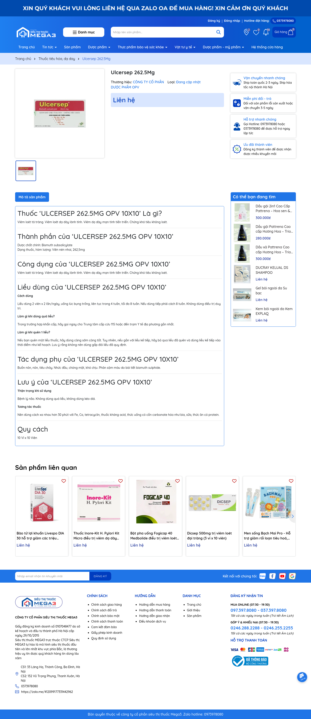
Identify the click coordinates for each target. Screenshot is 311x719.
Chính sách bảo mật (105, 616)
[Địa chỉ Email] (63, 576)
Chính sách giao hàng (106, 605)
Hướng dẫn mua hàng (154, 605)
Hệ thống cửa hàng (267, 47)
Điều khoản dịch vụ (152, 621)
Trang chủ (26, 47)
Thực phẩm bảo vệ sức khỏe (141, 47)
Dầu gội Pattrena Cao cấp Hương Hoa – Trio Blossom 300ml (273, 229)
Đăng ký (214, 21)
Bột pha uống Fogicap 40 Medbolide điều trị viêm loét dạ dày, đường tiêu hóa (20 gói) (153, 536)
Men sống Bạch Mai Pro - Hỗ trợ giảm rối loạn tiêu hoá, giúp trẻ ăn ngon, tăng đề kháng (267, 536)
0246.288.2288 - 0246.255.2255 (261, 628)
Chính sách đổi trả (104, 610)
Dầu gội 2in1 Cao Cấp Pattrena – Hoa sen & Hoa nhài (273, 208)
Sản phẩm (72, 47)
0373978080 (283, 21)
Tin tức (48, 47)
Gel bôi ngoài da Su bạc (271, 290)
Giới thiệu (193, 610)
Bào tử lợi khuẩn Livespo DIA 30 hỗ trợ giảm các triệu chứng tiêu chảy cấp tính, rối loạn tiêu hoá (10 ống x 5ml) (40, 536)
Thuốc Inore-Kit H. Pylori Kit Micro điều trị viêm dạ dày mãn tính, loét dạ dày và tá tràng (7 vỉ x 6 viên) (96, 536)
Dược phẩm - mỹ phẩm (222, 47)
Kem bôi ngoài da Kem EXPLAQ (274, 311)
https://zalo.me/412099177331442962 (47, 692)
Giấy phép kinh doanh (106, 633)
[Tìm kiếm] (218, 32)
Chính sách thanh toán (107, 621)
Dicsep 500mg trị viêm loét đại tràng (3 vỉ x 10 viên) (209, 535)
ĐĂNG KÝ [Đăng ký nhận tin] (100, 576)
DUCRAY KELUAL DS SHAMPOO (272, 269)
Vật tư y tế (184, 47)
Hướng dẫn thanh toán (155, 610)
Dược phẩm (98, 47)
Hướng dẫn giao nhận (154, 616)
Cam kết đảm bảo (104, 627)
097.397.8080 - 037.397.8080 (258, 610)
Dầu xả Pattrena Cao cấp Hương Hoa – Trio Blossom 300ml (273, 249)
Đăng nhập (232, 21)
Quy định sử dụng (103, 638)
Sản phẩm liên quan (46, 467)
